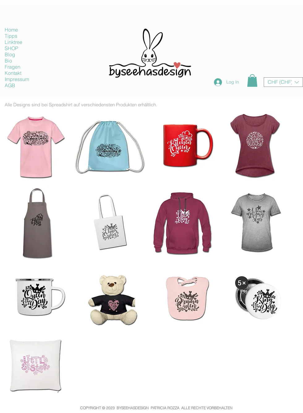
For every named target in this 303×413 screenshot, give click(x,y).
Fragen (12, 67)
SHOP (11, 48)
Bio (8, 60)
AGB (10, 85)
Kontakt (13, 73)
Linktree (13, 42)
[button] (252, 80)
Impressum (17, 79)
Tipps (11, 36)
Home (11, 30)
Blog (10, 54)
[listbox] (283, 82)
